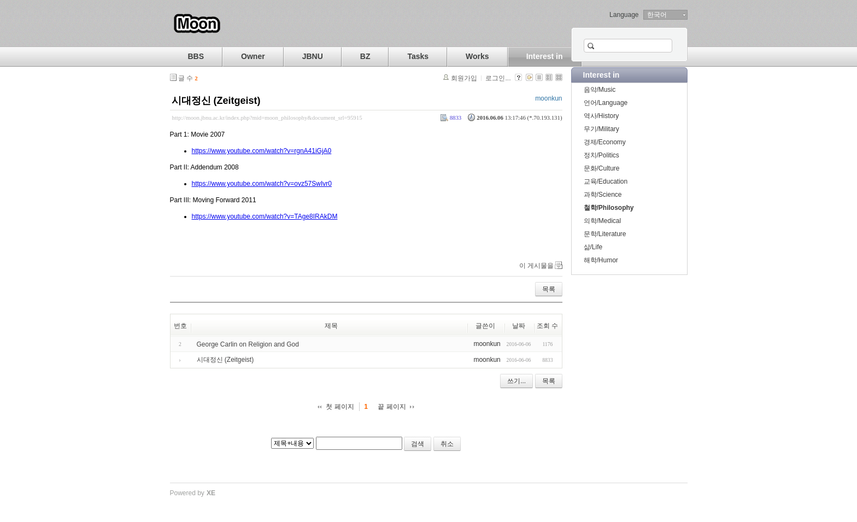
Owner (253, 56)
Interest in (544, 56)
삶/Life (593, 247)
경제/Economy (605, 142)
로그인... (497, 78)
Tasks (417, 56)
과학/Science (603, 194)
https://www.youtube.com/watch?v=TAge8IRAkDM (265, 216)
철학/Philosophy (609, 208)
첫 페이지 (340, 406)
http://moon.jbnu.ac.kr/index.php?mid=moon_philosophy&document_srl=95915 (267, 117)
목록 (548, 289)
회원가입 (464, 78)
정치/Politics (601, 155)
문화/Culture (602, 168)
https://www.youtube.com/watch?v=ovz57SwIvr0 (262, 183)
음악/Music (600, 89)
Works (477, 56)
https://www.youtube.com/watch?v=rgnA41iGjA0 (262, 151)
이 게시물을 (536, 265)
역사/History (601, 116)
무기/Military (601, 129)
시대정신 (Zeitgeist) (216, 100)
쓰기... (516, 381)
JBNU (312, 56)
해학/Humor (601, 260)
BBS (196, 56)
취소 (447, 444)
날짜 (518, 326)
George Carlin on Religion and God (248, 344)
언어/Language (606, 103)
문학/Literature (605, 234)
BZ (365, 56)
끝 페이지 (392, 406)
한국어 (657, 15)
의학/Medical (602, 221)
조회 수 (547, 326)
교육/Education (606, 181)
